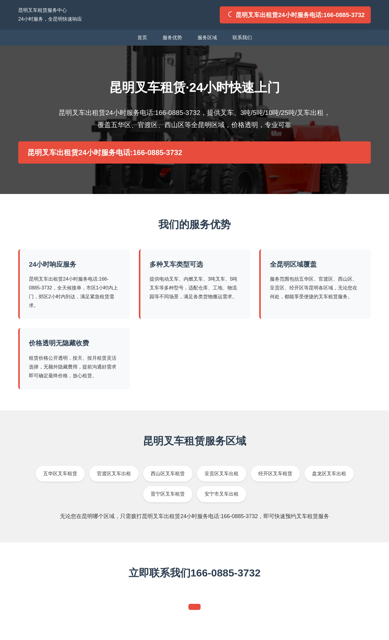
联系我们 (242, 37)
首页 (142, 37)
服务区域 (207, 37)
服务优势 (172, 37)
